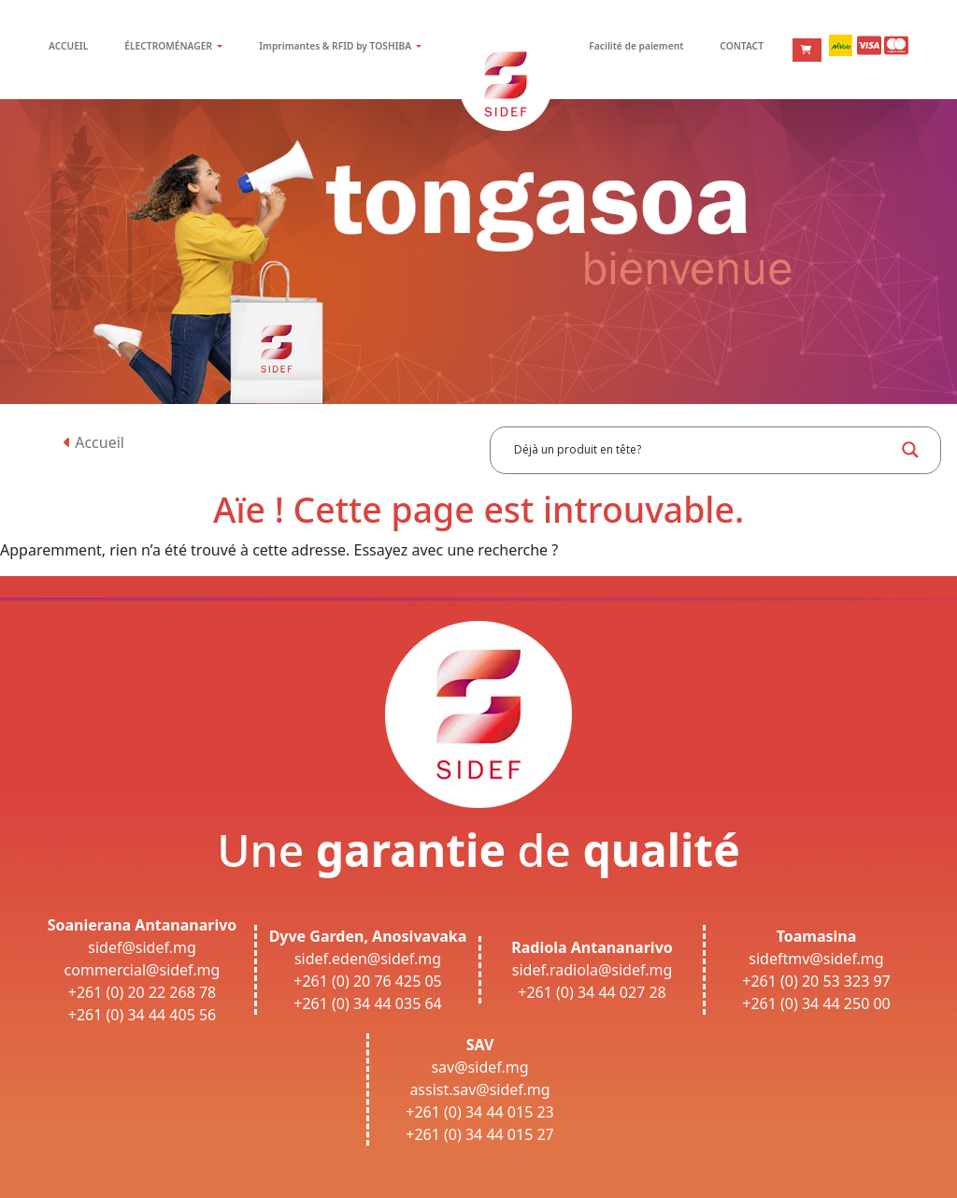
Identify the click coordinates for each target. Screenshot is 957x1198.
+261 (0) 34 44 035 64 (367, 1003)
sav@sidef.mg (479, 1067)
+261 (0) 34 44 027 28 (592, 992)
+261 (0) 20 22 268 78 (142, 992)
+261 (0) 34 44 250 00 (816, 1003)
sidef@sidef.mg (141, 947)
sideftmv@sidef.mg (816, 958)
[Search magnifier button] (910, 450)
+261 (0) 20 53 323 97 (816, 981)
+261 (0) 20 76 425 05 (367, 981)
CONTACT (742, 45)
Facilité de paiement (636, 45)
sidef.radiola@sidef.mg (592, 970)
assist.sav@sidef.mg (479, 1089)
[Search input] (702, 450)
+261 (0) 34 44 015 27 (480, 1134)
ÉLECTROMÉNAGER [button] (169, 45)
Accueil (94, 442)
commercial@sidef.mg (142, 970)
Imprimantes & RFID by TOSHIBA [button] (336, 45)
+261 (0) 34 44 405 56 (142, 1014)
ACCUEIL (68, 45)
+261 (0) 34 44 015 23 (480, 1112)
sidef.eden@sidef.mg (367, 958)
